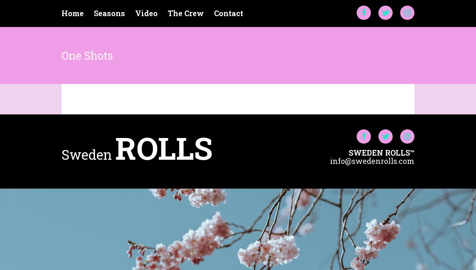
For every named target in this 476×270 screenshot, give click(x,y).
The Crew (186, 13)
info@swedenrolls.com (372, 161)
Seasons (109, 13)
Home (73, 13)
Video (146, 13)
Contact (228, 13)
